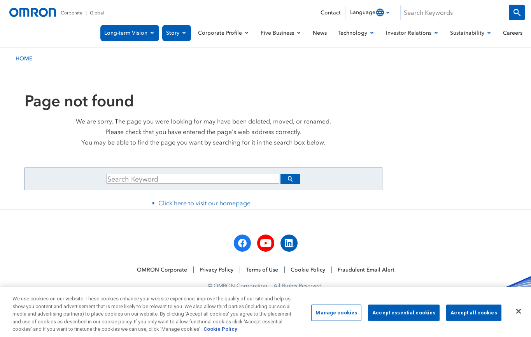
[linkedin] (289, 243)
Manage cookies (336, 316)
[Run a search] (517, 12)
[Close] (518, 315)
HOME (24, 58)
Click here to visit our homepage (204, 203)
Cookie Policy (308, 269)
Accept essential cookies (403, 316)
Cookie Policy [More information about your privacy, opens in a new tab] (220, 333)
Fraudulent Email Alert (366, 269)
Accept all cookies (473, 316)
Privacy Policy (216, 269)
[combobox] (369, 12)
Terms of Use (262, 269)
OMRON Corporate (162, 269)
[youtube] (265, 243)
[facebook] (242, 243)
